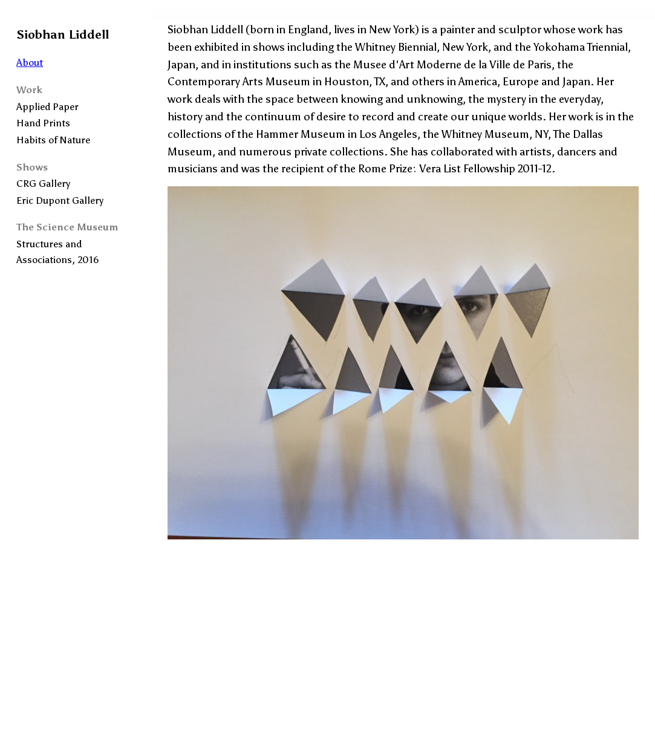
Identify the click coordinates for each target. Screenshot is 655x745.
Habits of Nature (53, 140)
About (29, 62)
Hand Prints (43, 123)
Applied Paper (47, 106)
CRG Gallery (43, 183)
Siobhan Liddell (62, 34)
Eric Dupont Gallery (59, 200)
